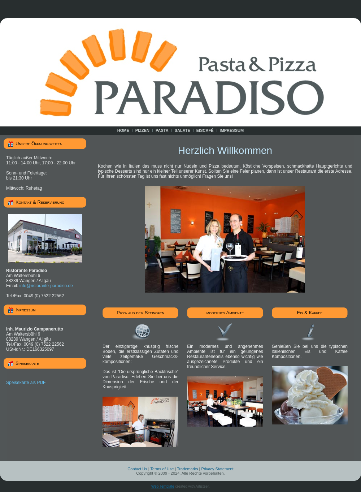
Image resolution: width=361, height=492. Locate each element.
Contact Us (137, 469)
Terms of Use (162, 469)
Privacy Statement (217, 469)
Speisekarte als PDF (25, 382)
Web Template (162, 486)
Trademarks (187, 469)
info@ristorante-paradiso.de (46, 285)
